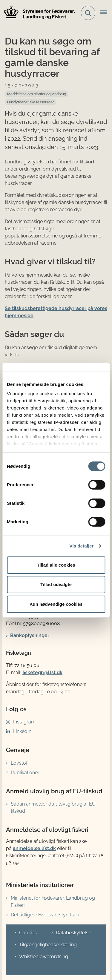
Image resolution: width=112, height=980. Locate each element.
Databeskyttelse (73, 932)
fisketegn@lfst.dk (42, 672)
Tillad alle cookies (56, 565)
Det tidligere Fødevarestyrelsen (45, 915)
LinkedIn (22, 731)
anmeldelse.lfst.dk (34, 848)
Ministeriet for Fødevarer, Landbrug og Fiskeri (53, 901)
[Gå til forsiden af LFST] (37, 13)
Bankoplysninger (29, 635)
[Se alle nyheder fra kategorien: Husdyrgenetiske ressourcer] (30, 102)
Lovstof (19, 763)
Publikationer (25, 772)
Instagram (24, 722)
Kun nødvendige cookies (56, 604)
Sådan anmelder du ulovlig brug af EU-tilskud (54, 807)
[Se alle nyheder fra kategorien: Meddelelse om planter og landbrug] (36, 94)
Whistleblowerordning (43, 956)
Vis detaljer (82, 545)
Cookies (28, 932)
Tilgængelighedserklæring (48, 944)
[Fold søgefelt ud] (88, 13)
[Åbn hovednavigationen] (106, 12)
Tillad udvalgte (56, 584)
